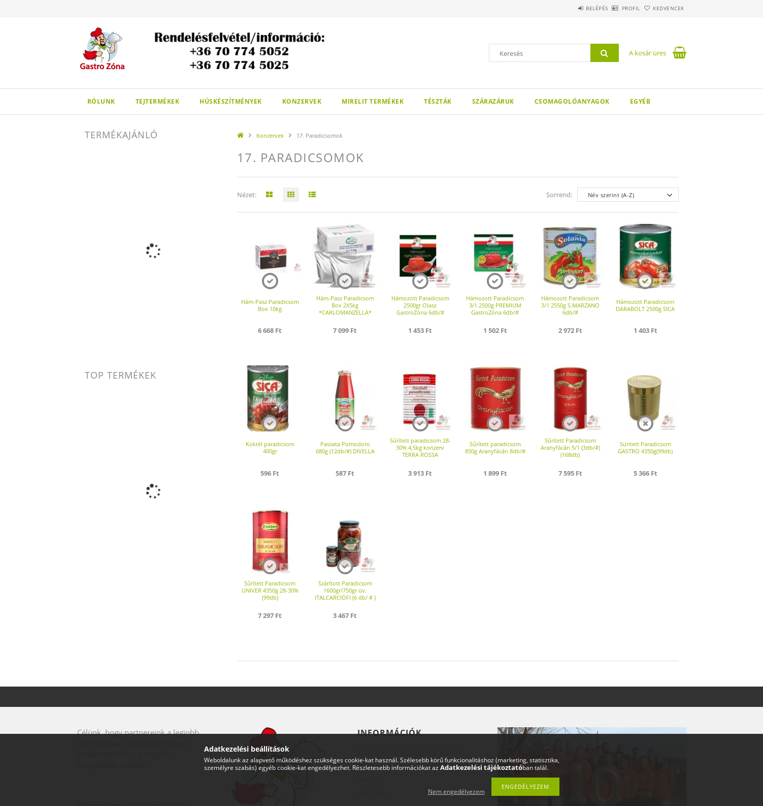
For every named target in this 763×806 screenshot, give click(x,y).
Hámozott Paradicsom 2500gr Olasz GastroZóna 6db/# (420, 305)
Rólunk (101, 101)
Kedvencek (663, 8)
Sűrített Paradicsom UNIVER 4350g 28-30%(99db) (270, 590)
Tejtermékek (158, 101)
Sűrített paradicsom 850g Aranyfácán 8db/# (495, 447)
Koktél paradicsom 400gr (270, 447)
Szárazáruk (493, 101)
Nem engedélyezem (456, 791)
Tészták (438, 101)
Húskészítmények (231, 101)
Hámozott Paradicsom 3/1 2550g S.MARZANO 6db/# (570, 305)
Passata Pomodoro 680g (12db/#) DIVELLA (345, 447)
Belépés (569, 8)
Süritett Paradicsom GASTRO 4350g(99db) (645, 447)
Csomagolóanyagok (572, 101)
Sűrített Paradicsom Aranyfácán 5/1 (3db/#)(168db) (570, 447)
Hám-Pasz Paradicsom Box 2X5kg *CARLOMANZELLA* (345, 305)
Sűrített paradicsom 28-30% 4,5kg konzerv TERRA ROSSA (420, 447)
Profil (614, 8)
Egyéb (640, 101)
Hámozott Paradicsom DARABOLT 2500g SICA (645, 305)
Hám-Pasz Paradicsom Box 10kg (270, 305)
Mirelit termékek (373, 101)
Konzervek (302, 101)
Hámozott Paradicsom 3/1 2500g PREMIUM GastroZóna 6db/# (495, 305)
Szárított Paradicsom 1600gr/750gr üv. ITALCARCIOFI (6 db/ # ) (345, 590)
